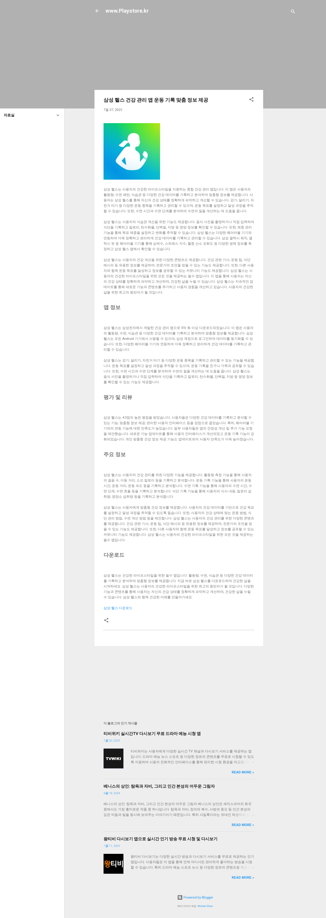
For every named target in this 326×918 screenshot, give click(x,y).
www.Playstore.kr (127, 11)
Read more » (243, 772)
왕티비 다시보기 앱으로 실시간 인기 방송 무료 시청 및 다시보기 (160, 838)
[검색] (293, 12)
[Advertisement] (281, 91)
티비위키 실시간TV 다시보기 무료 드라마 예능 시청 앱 (152, 733)
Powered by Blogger (195, 897)
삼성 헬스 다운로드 (118, 608)
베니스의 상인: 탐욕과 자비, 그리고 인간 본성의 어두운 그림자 (159, 786)
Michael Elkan (205, 906)
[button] (251, 100)
